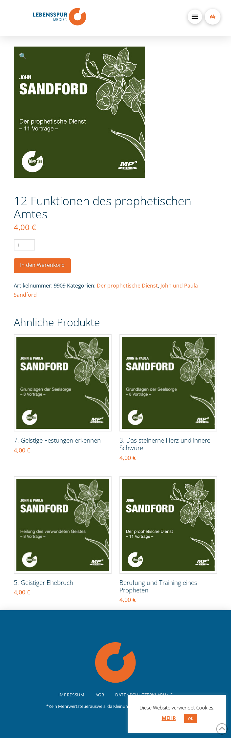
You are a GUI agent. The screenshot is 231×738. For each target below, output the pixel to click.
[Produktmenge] (24, 244)
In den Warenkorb (42, 265)
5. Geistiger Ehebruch (43, 582)
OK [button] (190, 718)
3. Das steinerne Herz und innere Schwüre (164, 444)
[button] (195, 17)
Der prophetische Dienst (127, 285)
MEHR (169, 718)
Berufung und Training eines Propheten (158, 586)
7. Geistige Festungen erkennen (57, 440)
